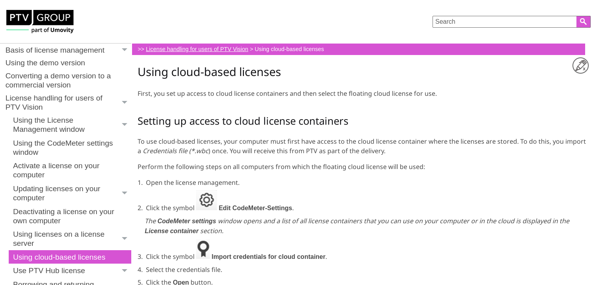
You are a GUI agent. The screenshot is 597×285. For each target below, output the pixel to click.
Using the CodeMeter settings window (63, 147)
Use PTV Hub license (72, 270)
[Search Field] (512, 22)
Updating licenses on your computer (72, 193)
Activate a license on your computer (56, 170)
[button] (583, 22)
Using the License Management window (72, 125)
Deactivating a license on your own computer (63, 216)
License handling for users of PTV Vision (68, 102)
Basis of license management (68, 50)
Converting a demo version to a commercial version (58, 80)
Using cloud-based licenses (59, 257)
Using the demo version (45, 63)
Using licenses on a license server (72, 238)
